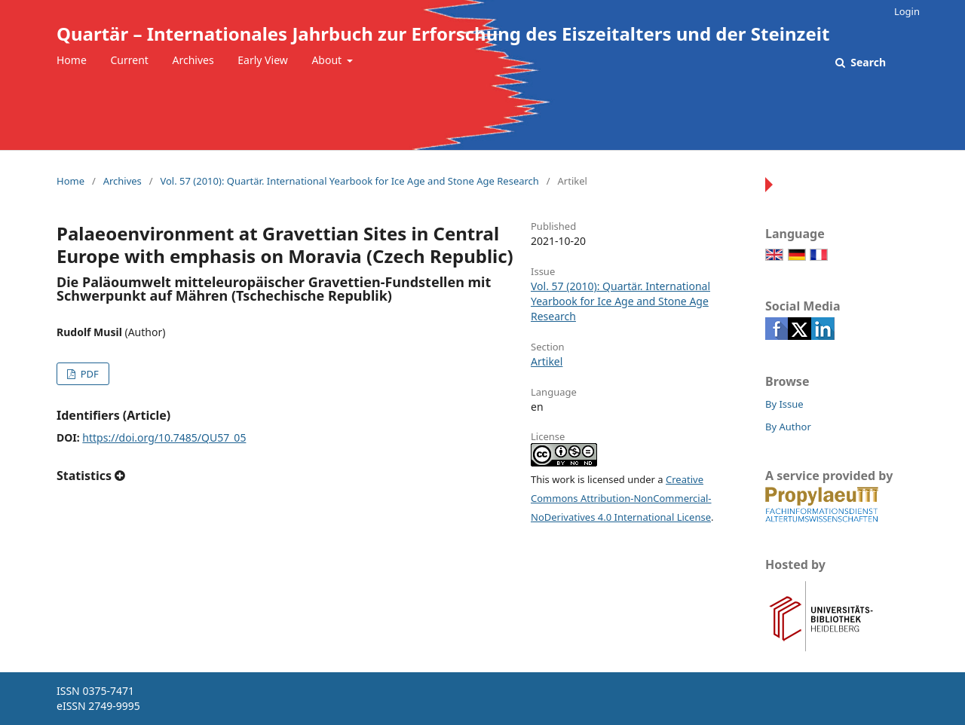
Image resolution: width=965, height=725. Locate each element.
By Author (788, 426)
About (327, 60)
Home (72, 60)
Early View (262, 60)
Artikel (546, 361)
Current (129, 60)
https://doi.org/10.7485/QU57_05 (164, 437)
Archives (193, 60)
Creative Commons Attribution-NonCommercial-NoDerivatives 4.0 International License (621, 498)
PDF (88, 374)
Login (907, 11)
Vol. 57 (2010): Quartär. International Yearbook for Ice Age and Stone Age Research (349, 181)
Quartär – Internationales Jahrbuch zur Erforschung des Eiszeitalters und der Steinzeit (443, 33)
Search (867, 62)
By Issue (784, 404)
